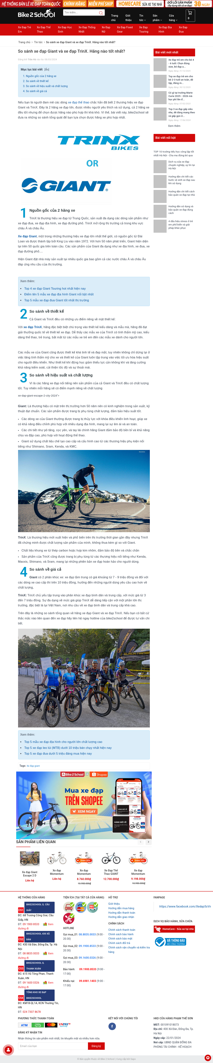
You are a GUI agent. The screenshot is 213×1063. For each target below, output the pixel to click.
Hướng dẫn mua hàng (121, 908)
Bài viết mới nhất (166, 52)
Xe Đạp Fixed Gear (125, 29)
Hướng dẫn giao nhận (121, 917)
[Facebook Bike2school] (112, 1026)
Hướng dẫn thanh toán (121, 912)
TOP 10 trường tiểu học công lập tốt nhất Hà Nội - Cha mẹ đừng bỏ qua (173, 155)
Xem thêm (174, 125)
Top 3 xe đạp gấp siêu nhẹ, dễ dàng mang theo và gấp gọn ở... (181, 112)
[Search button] (99, 13)
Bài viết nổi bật (165, 138)
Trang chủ (114, 18)
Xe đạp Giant (27, 236)
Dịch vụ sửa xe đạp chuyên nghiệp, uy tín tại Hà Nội (180, 168)
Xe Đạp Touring (143, 29)
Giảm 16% (139, 860)
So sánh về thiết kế (37, 81)
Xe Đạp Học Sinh (65, 29)
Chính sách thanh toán (121, 929)
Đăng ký (96, 1046)
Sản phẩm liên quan (36, 842)
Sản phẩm (157, 18)
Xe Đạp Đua (183, 29)
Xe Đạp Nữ (106, 29)
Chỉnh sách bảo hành (121, 934)
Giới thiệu (128, 18)
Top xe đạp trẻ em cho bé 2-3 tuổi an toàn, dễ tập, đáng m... (180, 79)
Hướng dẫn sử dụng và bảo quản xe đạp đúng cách (180, 213)
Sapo (133, 1059)
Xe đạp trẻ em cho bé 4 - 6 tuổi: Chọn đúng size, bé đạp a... (181, 63)
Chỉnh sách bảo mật (120, 938)
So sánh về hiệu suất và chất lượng (47, 86)
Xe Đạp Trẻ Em (24, 29)
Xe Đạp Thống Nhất (87, 29)
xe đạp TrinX (32, 327)
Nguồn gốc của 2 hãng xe (41, 76)
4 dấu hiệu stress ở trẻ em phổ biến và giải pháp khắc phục (180, 228)
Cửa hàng (173, 18)
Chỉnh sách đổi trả (119, 943)
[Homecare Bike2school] (174, 928)
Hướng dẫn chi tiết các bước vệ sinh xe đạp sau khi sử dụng (180, 183)
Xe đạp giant (33, 766)
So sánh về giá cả (36, 91)
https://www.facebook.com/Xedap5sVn (185, 906)
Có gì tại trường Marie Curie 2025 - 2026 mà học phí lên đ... (180, 96)
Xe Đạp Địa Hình (165, 29)
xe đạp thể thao (78, 102)
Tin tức (142, 18)
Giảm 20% (85, 860)
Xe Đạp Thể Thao (44, 29)
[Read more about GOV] (170, 940)
